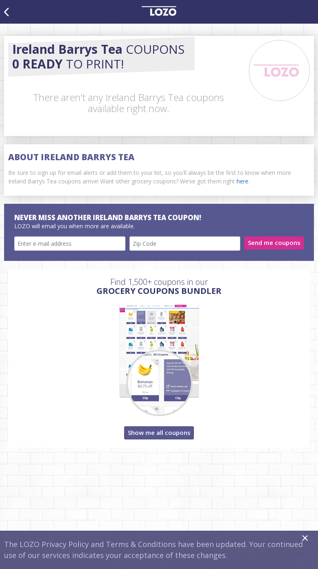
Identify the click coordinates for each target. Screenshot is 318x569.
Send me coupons (274, 242)
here (242, 181)
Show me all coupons (159, 432)
